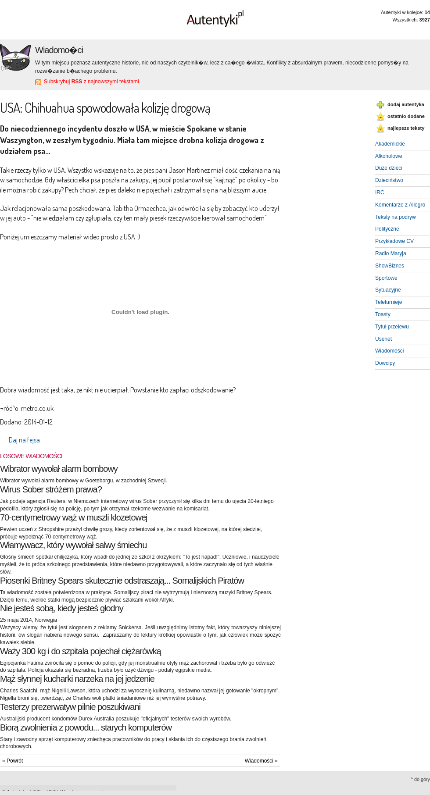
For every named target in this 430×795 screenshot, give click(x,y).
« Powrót (12, 761)
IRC (379, 192)
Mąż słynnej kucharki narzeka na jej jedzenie (77, 679)
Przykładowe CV (394, 241)
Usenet (383, 339)
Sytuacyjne (388, 290)
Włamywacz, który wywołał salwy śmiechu (73, 545)
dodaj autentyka (405, 104)
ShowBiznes (389, 266)
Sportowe (386, 278)
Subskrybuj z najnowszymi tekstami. (92, 81)
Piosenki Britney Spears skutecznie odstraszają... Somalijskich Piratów (122, 580)
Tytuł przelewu (392, 327)
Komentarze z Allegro (400, 205)
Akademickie (390, 144)
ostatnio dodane (406, 116)
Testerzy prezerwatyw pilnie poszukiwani (70, 707)
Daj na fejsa (24, 439)
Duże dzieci (388, 168)
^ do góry (420, 779)
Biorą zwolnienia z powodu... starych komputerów (86, 727)
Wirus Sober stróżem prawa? (51, 489)
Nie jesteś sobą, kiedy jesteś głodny (61, 608)
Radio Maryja (390, 253)
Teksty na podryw (395, 217)
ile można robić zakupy (30, 189)
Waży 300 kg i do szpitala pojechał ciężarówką (80, 651)
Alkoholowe (388, 156)
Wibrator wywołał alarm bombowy (59, 469)
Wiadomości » (261, 761)
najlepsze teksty (405, 128)
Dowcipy (385, 363)
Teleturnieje (388, 302)
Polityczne (387, 229)
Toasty (383, 314)
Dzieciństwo (389, 180)
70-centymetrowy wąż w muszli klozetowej (73, 517)
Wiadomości (389, 351)
